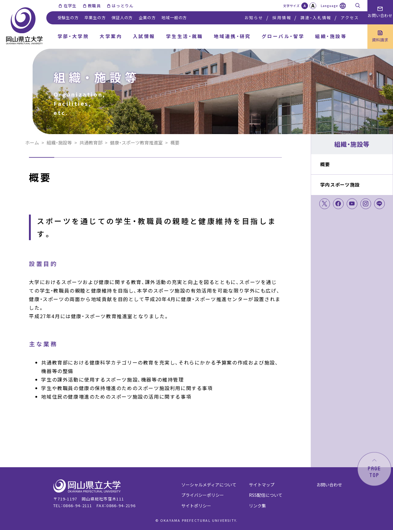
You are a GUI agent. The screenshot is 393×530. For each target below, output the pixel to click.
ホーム (32, 142)
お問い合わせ (329, 485)
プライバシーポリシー (202, 495)
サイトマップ (261, 485)
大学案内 (111, 36)
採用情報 (281, 17)
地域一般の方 (174, 17)
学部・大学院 (73, 36)
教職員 (94, 6)
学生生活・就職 (184, 36)
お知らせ (254, 17)
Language (329, 5)
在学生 (70, 6)
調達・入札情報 (315, 17)
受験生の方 (68, 17)
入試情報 (144, 36)
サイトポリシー (196, 506)
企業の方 (147, 17)
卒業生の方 (94, 17)
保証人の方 (122, 17)
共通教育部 (91, 142)
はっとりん (123, 6)
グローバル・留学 (283, 36)
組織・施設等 (331, 36)
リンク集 (257, 506)
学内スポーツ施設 (340, 184)
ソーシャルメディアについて (208, 485)
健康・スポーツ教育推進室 (136, 142)
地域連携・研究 (232, 36)
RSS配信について (265, 495)
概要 (325, 164)
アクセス (350, 17)
